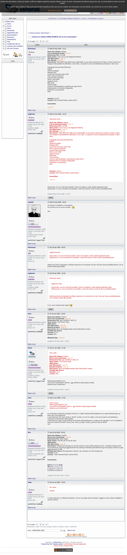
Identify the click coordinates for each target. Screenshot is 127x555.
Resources (10, 37)
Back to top (31, 110)
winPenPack (57, 542)
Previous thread (34, 33)
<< (37, 41)
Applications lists (12, 33)
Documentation (12, 35)
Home (9, 24)
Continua (70, 10)
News (9, 28)
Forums (83, 18)
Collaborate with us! (13, 44)
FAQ (8, 42)
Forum (9, 26)
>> (47, 41)
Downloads (10, 30)
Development (11, 39)
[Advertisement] (12, 100)
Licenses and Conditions (15, 46)
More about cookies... (55, 10)
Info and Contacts (13, 48)
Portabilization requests (96, 18)
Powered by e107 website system (52, 544)
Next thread (45, 33)
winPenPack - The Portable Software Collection (64, 18)
